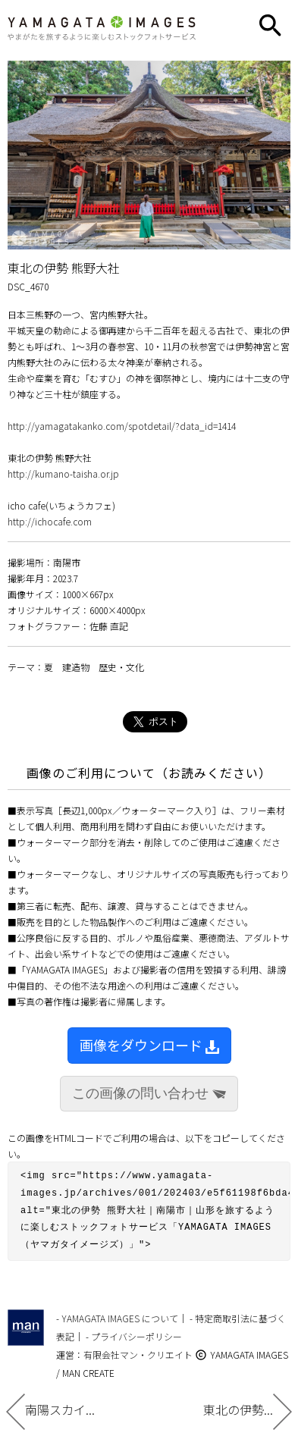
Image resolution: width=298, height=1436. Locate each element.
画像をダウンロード (149, 1045)
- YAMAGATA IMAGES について (117, 1311)
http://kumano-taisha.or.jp (63, 473)
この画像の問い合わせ (149, 1093)
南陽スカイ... (50, 1409)
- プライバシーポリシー (134, 1329)
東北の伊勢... (247, 1409)
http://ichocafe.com (50, 521)
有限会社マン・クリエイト (138, 1347)
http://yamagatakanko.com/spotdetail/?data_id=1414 (122, 425)
